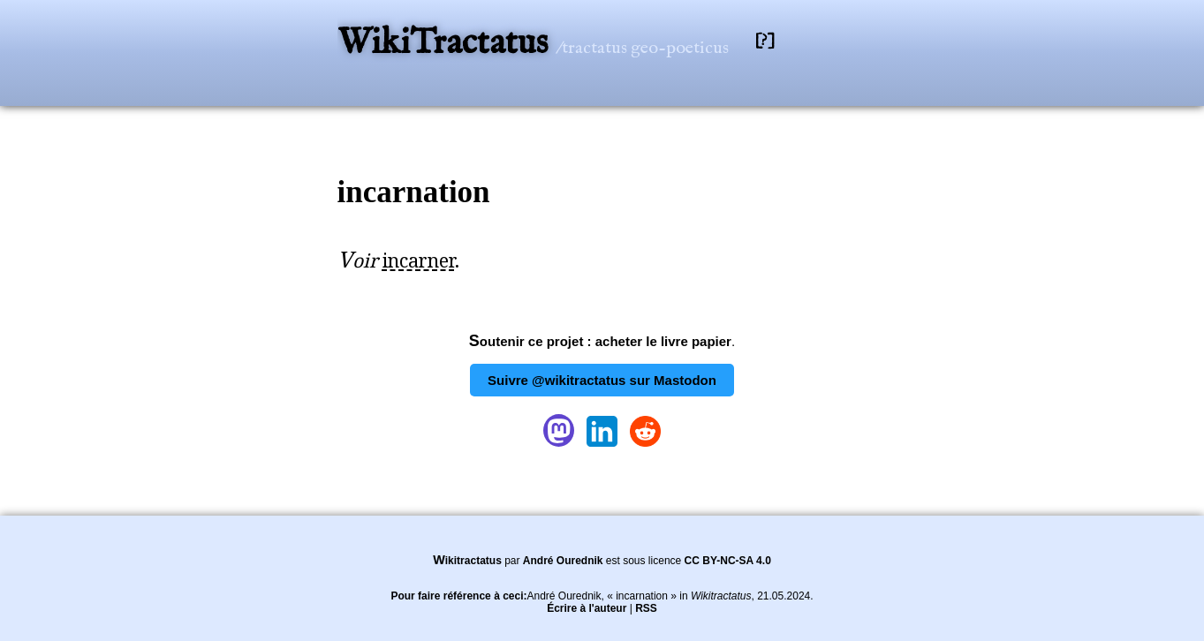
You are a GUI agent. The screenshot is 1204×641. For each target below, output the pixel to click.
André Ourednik (563, 560)
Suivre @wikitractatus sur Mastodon (602, 380)
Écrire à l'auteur (586, 608)
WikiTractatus (446, 43)
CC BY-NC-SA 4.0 (728, 560)
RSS (646, 608)
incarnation (413, 192)
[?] (765, 41)
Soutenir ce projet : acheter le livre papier (600, 341)
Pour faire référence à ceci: (458, 596)
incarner (418, 260)
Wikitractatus (467, 560)
